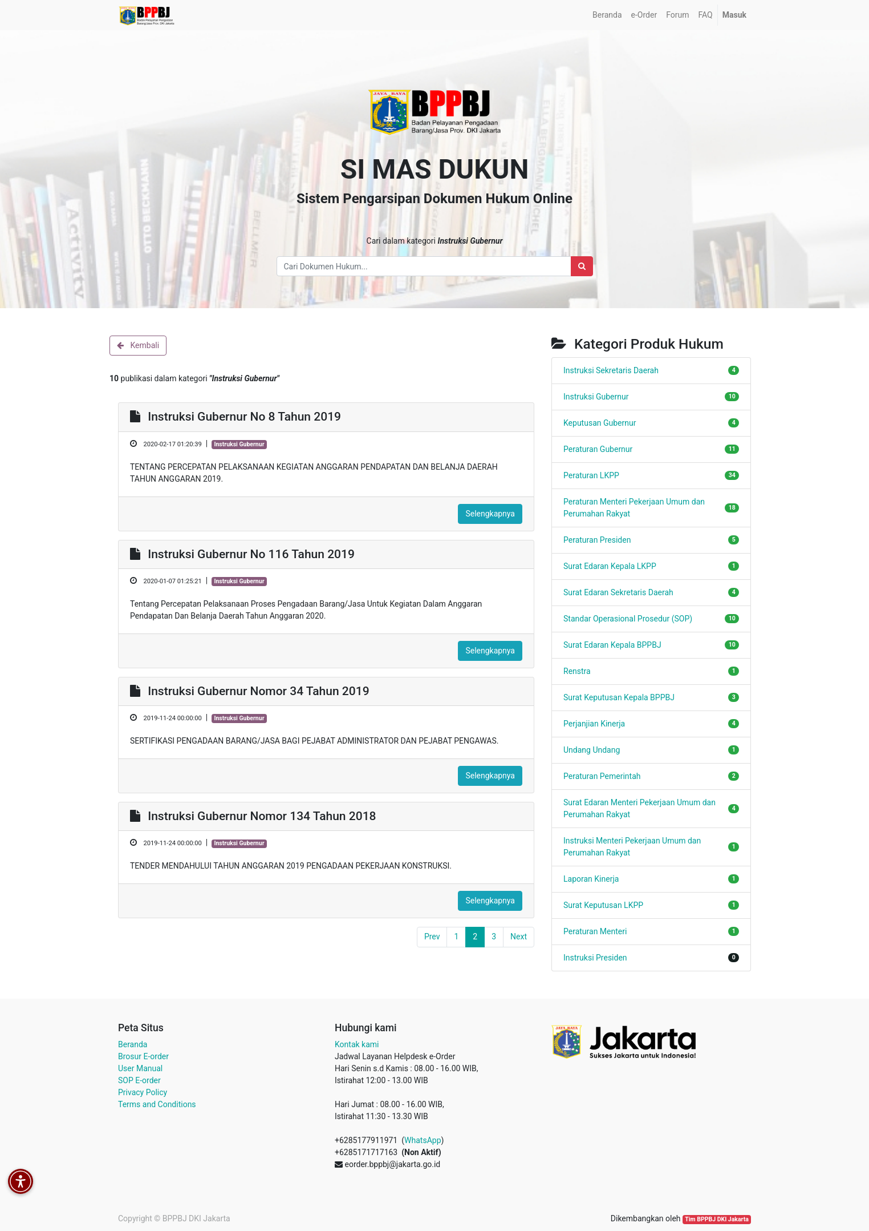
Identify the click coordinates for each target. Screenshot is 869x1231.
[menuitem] (607, 15)
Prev (432, 936)
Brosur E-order (143, 1056)
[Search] (582, 266)
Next (518, 936)
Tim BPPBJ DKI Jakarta (717, 1219)
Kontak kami (357, 1044)
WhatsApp (422, 1140)
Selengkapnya (490, 513)
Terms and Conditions (157, 1104)
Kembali (138, 345)
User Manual (140, 1068)
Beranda (132, 1044)
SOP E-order (139, 1080)
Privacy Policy (142, 1092)
